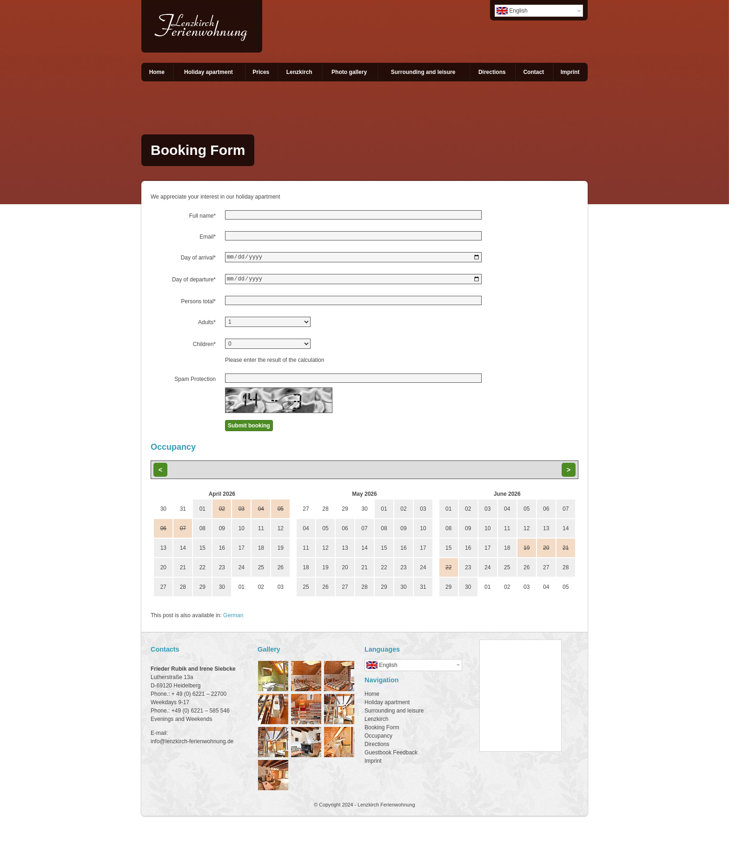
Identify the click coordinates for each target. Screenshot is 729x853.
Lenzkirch (299, 72)
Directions (492, 72)
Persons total (198, 304)
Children (204, 347)
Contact (533, 72)
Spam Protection (195, 382)
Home (157, 72)
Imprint (570, 72)
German (233, 618)
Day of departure (194, 281)
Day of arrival (198, 257)
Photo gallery (349, 72)
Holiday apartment (208, 72)
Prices (260, 72)
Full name (202, 216)
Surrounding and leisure (423, 72)
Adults (207, 325)
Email (207, 236)
